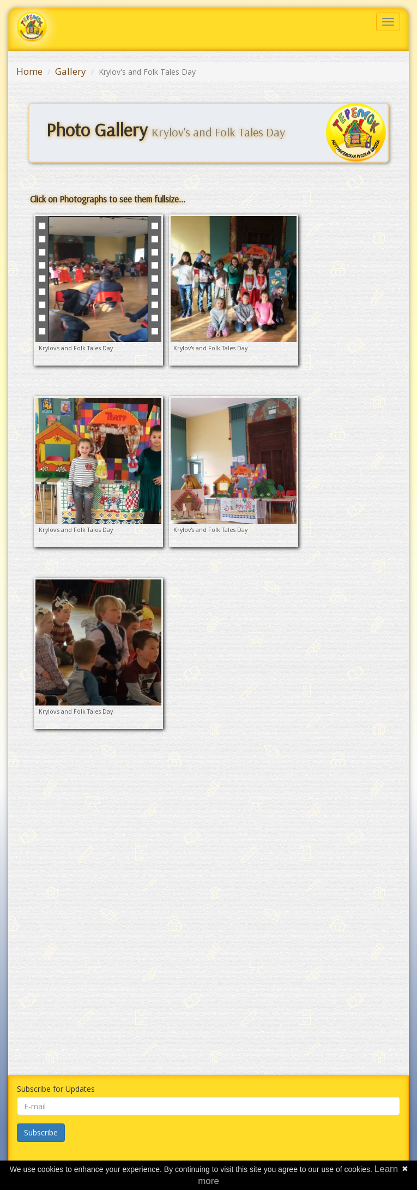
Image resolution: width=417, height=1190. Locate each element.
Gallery (70, 71)
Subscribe (41, 1132)
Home (29, 71)
